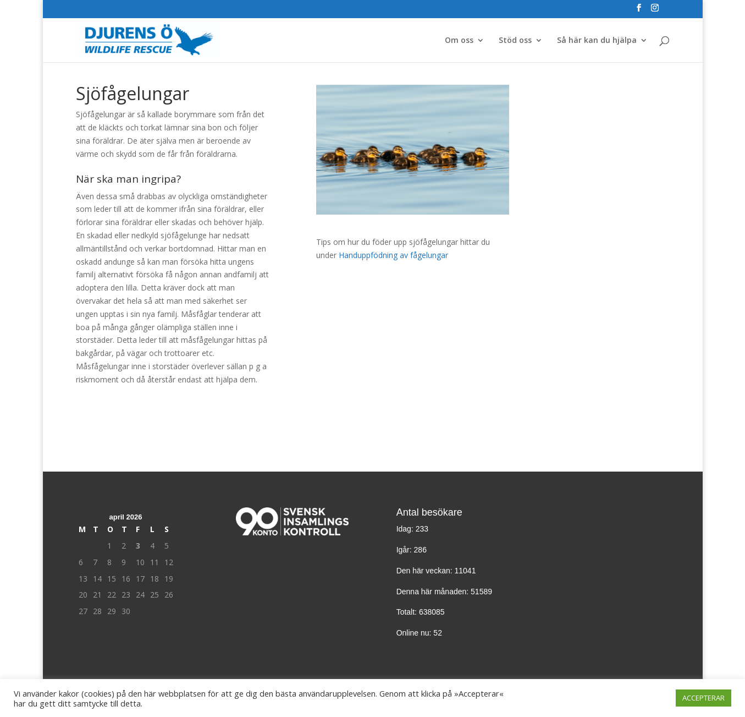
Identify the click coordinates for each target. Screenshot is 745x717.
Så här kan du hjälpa (597, 40)
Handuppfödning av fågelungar (393, 255)
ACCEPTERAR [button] (703, 698)
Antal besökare (429, 512)
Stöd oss (515, 40)
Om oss (459, 40)
